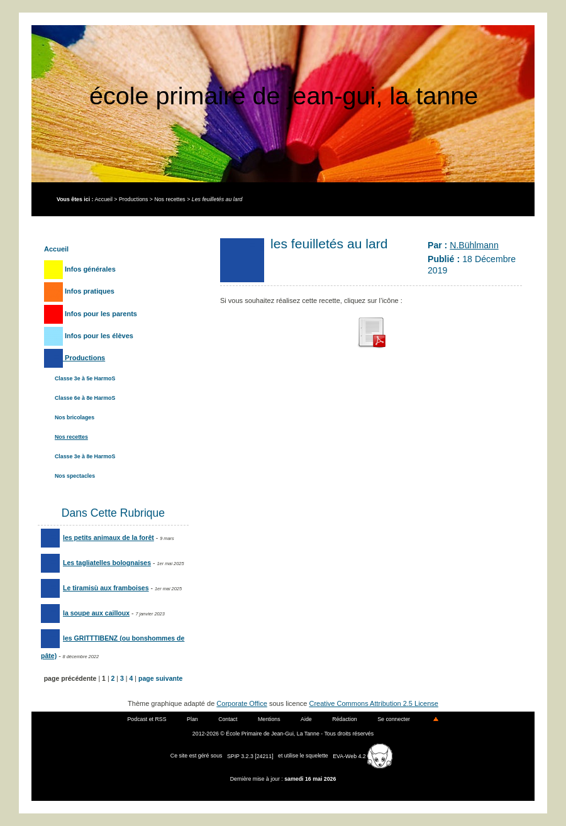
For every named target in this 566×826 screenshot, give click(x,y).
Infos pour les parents (90, 313)
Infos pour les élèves (88, 335)
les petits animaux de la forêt (97, 537)
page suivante (160, 678)
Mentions (269, 719)
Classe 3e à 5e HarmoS (85, 378)
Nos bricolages (74, 417)
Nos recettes (169, 199)
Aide (306, 719)
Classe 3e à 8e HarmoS (85, 456)
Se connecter (393, 719)
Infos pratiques (79, 291)
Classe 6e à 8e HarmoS (85, 398)
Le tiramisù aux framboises (95, 588)
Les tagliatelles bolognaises (96, 562)
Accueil (103, 199)
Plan (192, 719)
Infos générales (80, 269)
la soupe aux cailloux (85, 613)
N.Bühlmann (474, 245)
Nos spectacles (75, 476)
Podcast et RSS (147, 719)
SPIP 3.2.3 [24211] (250, 756)
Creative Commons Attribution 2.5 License (373, 703)
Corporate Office (241, 703)
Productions (133, 199)
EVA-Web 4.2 (362, 756)
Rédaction (344, 719)
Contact (227, 719)
